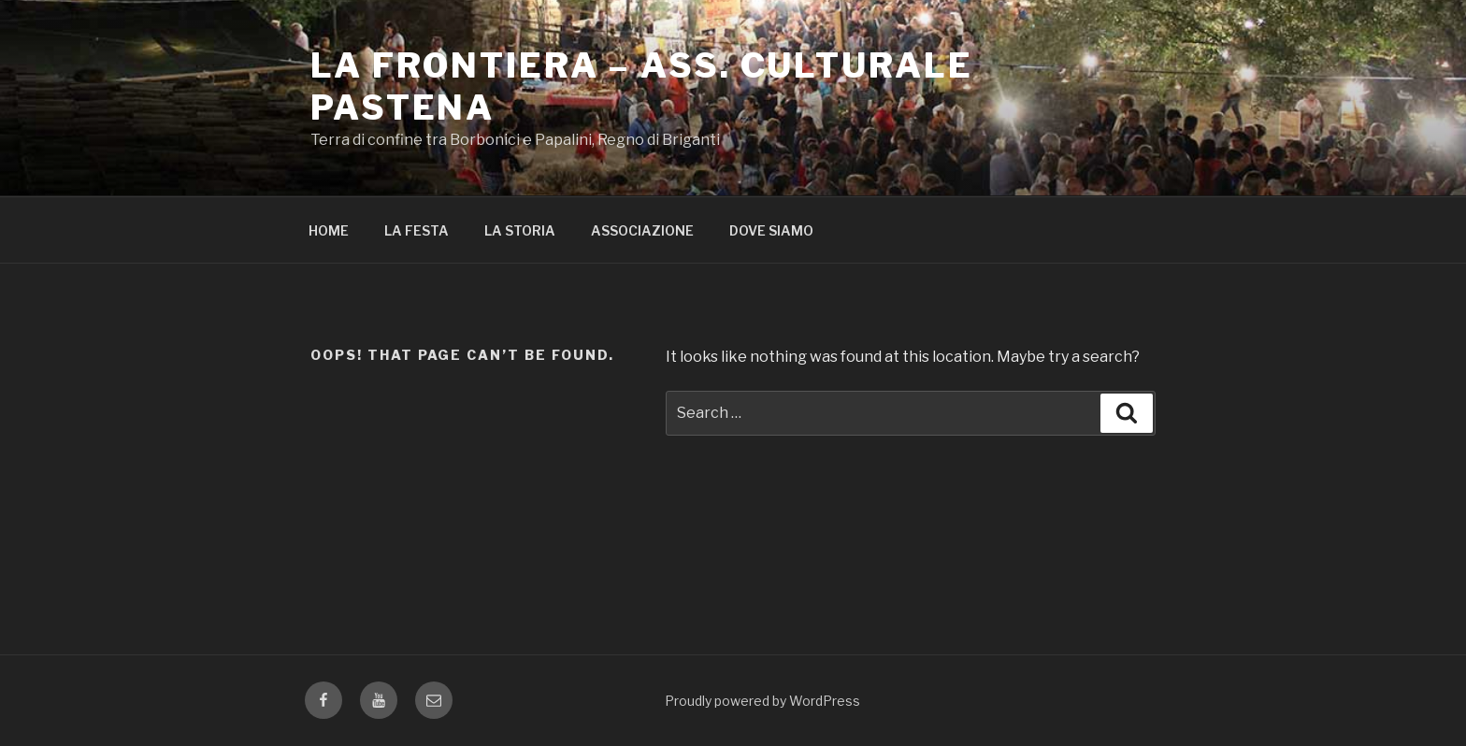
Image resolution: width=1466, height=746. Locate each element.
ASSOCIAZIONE (642, 230)
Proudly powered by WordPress (762, 701)
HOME (329, 230)
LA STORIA (519, 230)
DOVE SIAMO (771, 230)
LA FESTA (416, 230)
